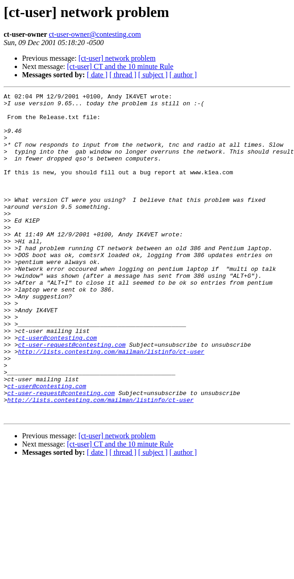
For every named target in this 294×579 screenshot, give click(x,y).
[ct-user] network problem (117, 58)
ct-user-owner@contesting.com (95, 34)
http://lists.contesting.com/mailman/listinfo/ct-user (111, 404)
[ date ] (97, 75)
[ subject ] (153, 75)
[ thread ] (122, 75)
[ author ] (183, 75)
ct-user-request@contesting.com (71, 395)
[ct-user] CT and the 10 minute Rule (120, 66)
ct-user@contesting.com (57, 387)
